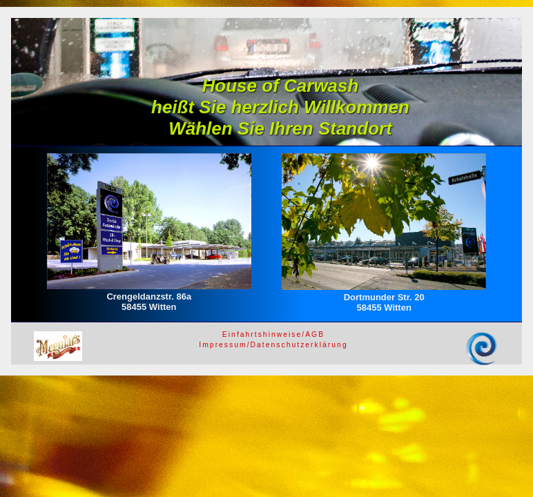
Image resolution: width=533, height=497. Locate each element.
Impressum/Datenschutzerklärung (273, 345)
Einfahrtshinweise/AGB (273, 334)
